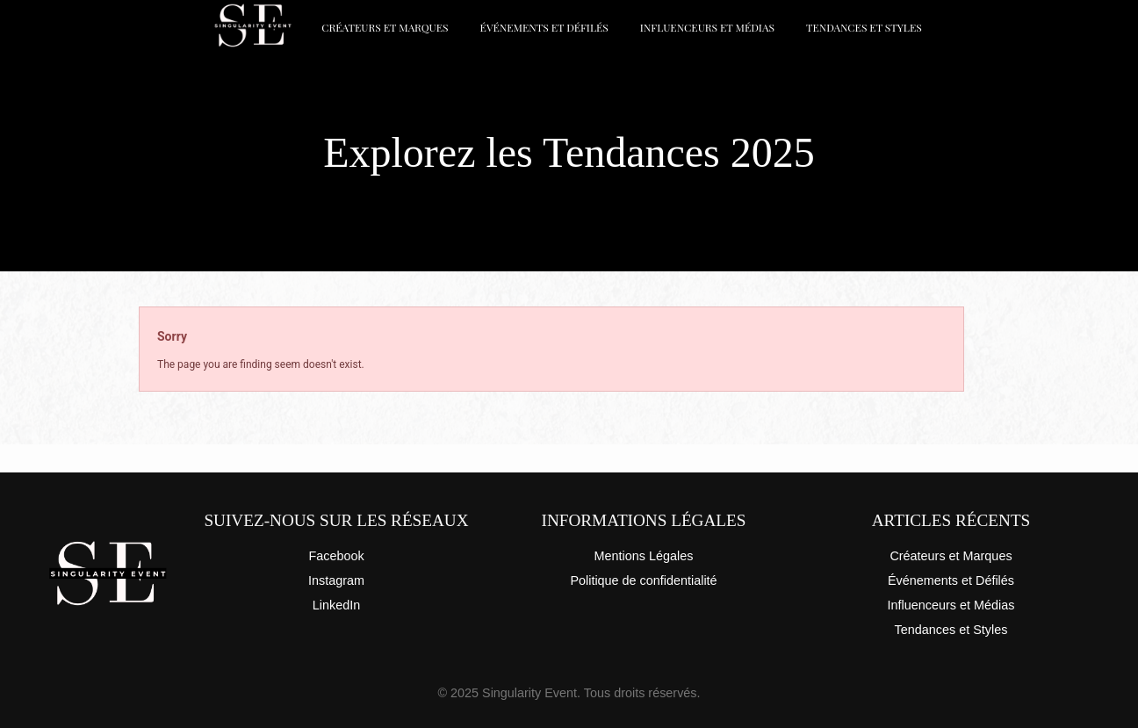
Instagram (336, 580)
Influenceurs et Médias (707, 27)
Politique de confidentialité (643, 580)
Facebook (336, 556)
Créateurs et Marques (384, 27)
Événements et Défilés (544, 27)
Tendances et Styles (864, 27)
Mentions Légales (644, 556)
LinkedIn (336, 605)
